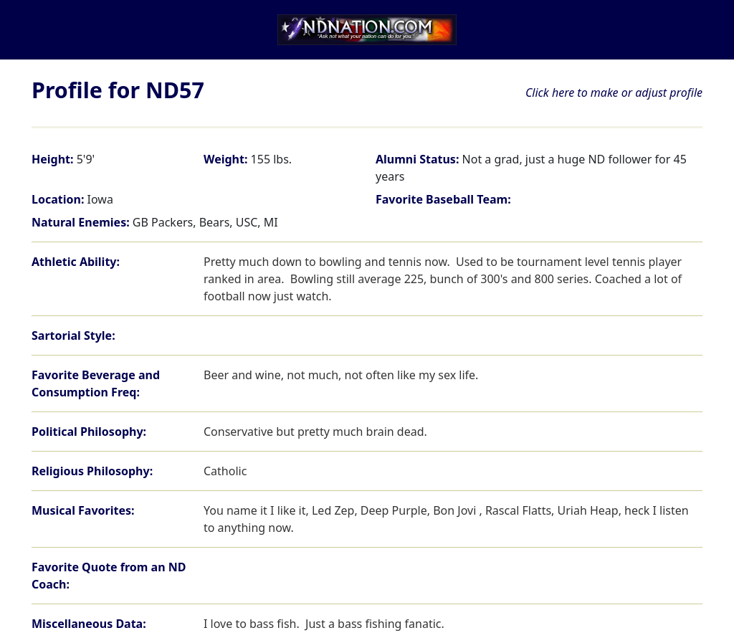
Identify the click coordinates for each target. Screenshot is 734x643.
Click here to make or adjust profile (613, 92)
